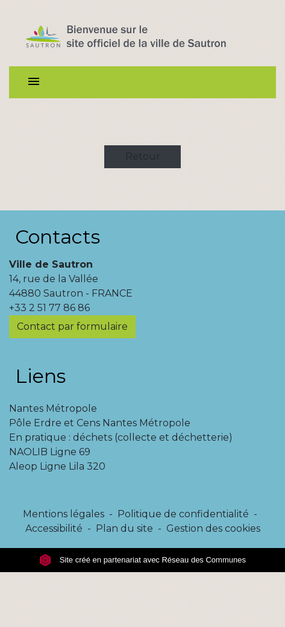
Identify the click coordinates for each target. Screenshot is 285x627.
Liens (40, 376)
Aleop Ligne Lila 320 (57, 466)
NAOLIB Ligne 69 (49, 452)
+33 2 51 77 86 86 (49, 308)
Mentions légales (63, 514)
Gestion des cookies (213, 528)
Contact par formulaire (72, 326)
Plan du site (124, 528)
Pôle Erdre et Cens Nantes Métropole (99, 423)
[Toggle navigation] (34, 82)
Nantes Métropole (53, 408)
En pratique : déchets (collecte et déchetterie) (121, 437)
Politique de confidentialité (183, 514)
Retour (142, 156)
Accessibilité (54, 528)
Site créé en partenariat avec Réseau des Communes (142, 559)
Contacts (57, 236)
